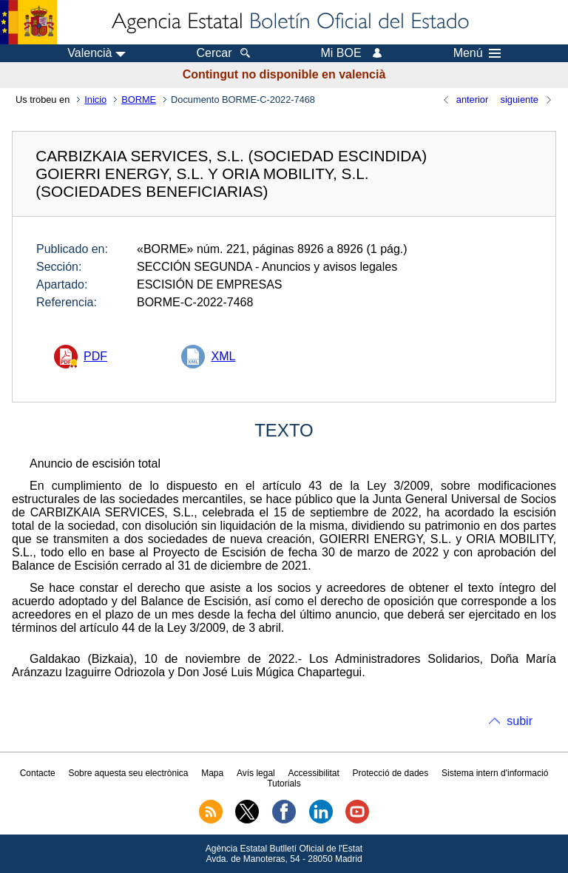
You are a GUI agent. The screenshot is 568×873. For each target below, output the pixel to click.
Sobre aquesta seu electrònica (128, 773)
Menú (477, 53)
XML (223, 356)
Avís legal (256, 773)
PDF (95, 356)
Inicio (95, 99)
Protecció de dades (391, 773)
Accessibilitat (313, 773)
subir (519, 721)
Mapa (212, 773)
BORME (138, 99)
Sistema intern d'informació (495, 773)
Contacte (37, 773)
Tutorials (284, 783)
